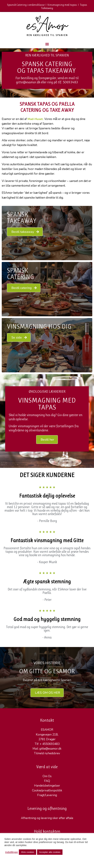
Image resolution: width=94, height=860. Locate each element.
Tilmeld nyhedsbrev (47, 753)
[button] (47, 44)
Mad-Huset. (35, 119)
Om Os (47, 776)
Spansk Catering (20, 274)
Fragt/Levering (47, 795)
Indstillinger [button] (11, 852)
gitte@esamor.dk (28, 82)
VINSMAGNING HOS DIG (39, 326)
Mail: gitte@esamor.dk (47, 749)
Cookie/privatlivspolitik (47, 790)
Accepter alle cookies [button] (49, 852)
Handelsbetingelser (47, 786)
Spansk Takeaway (21, 217)
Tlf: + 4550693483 (47, 744)
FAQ (47, 781)
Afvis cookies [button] (27, 852)
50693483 (70, 82)
